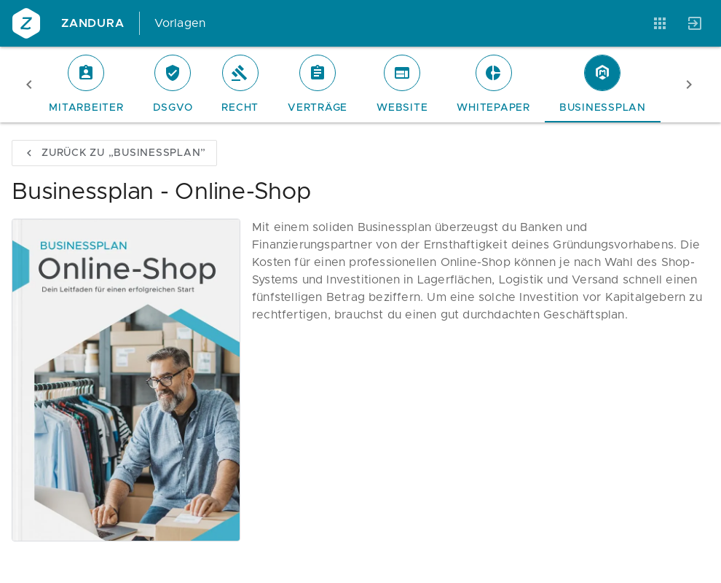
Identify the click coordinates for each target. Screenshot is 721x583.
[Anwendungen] (659, 23)
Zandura (93, 23)
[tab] (86, 84)
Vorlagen (180, 23)
